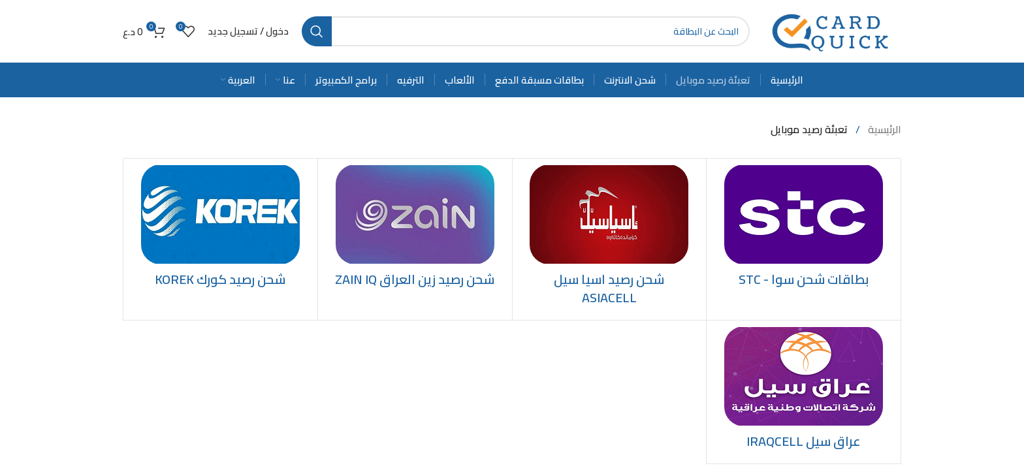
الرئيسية (883, 129)
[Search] (526, 31)
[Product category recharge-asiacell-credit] (609, 239)
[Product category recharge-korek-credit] (220, 230)
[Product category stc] (803, 230)
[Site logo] (832, 30)
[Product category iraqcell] (803, 392)
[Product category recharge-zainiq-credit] (415, 230)
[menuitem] (238, 79)
